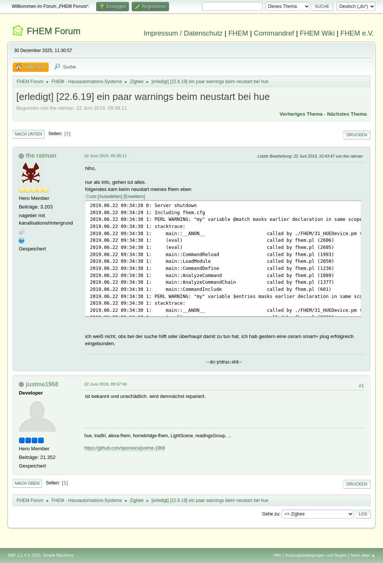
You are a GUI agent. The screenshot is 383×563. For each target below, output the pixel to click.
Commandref (274, 33)
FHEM (238, 33)
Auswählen (110, 196)
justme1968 (42, 384)
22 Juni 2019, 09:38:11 (105, 155)
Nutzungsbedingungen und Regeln (316, 555)
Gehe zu (270, 514)
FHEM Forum (53, 31)
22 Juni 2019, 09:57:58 (105, 384)
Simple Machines (58, 555)
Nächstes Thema (347, 114)
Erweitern (134, 196)
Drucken (356, 135)
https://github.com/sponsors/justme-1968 (124, 448)
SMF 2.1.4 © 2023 (23, 555)
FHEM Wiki (317, 33)
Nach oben (27, 483)
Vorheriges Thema (300, 114)
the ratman (41, 155)
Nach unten (28, 134)
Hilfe (277, 555)
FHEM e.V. (357, 33)
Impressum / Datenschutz (183, 33)
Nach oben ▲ (363, 555)
